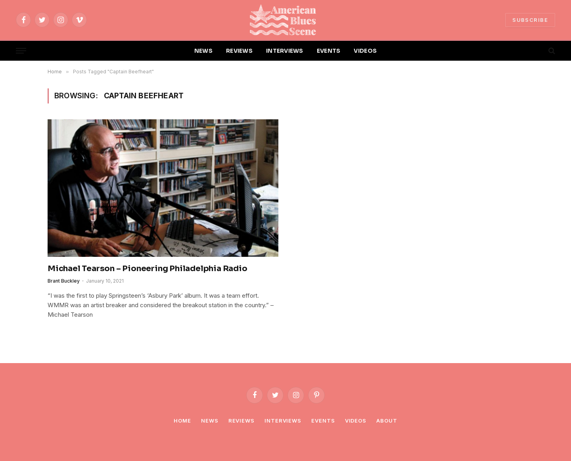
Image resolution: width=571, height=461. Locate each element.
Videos (355, 420)
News (209, 420)
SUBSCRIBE (530, 20)
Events (323, 420)
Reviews (241, 420)
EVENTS (329, 50)
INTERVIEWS (284, 50)
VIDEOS (365, 50)
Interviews (282, 420)
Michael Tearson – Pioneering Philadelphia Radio (147, 269)
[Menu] (21, 51)
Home (182, 420)
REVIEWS (239, 50)
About (386, 420)
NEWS (203, 50)
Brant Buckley (64, 281)
